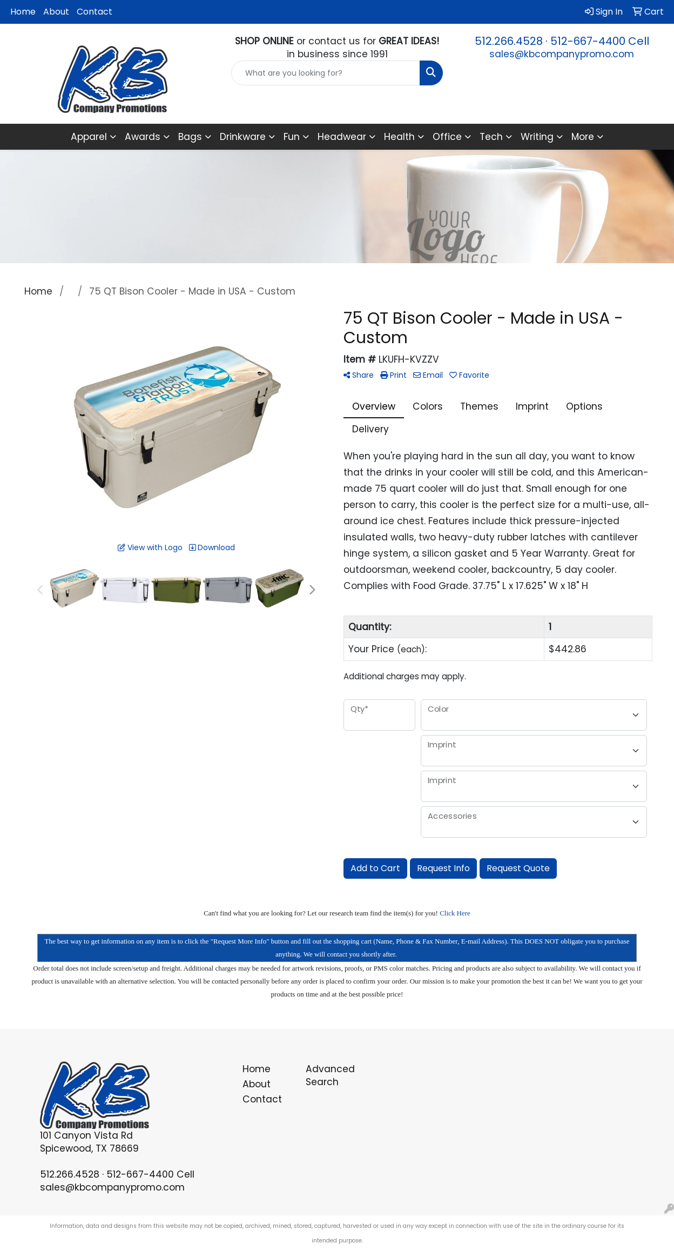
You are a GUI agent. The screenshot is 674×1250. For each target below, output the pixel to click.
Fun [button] (292, 136)
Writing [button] (537, 136)
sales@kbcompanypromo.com (561, 54)
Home (23, 11)
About (56, 11)
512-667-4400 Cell (599, 41)
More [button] (582, 136)
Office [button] (447, 136)
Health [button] (399, 136)
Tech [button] (491, 136)
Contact (94, 11)
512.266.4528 (509, 41)
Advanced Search (330, 1075)
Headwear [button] (342, 136)
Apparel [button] (89, 136)
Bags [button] (190, 136)
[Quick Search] (325, 73)
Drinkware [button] (243, 136)
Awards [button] (142, 136)
